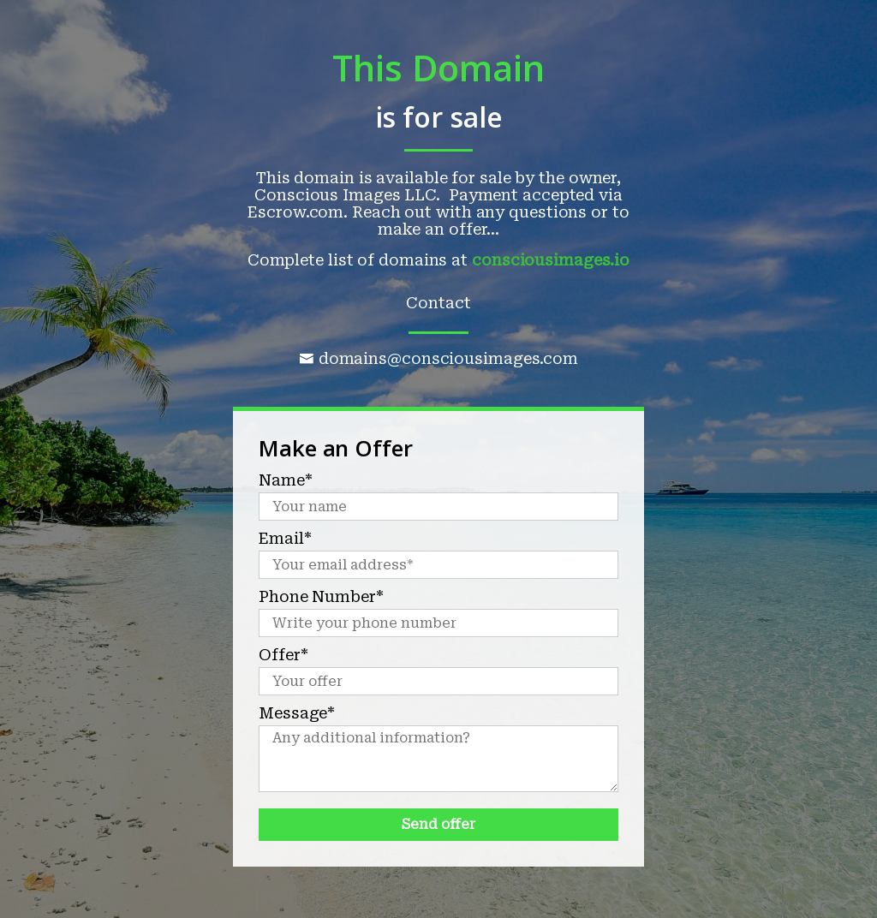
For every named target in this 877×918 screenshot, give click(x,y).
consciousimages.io (550, 260)
